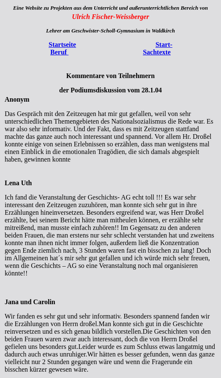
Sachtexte (157, 52)
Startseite (62, 44)
